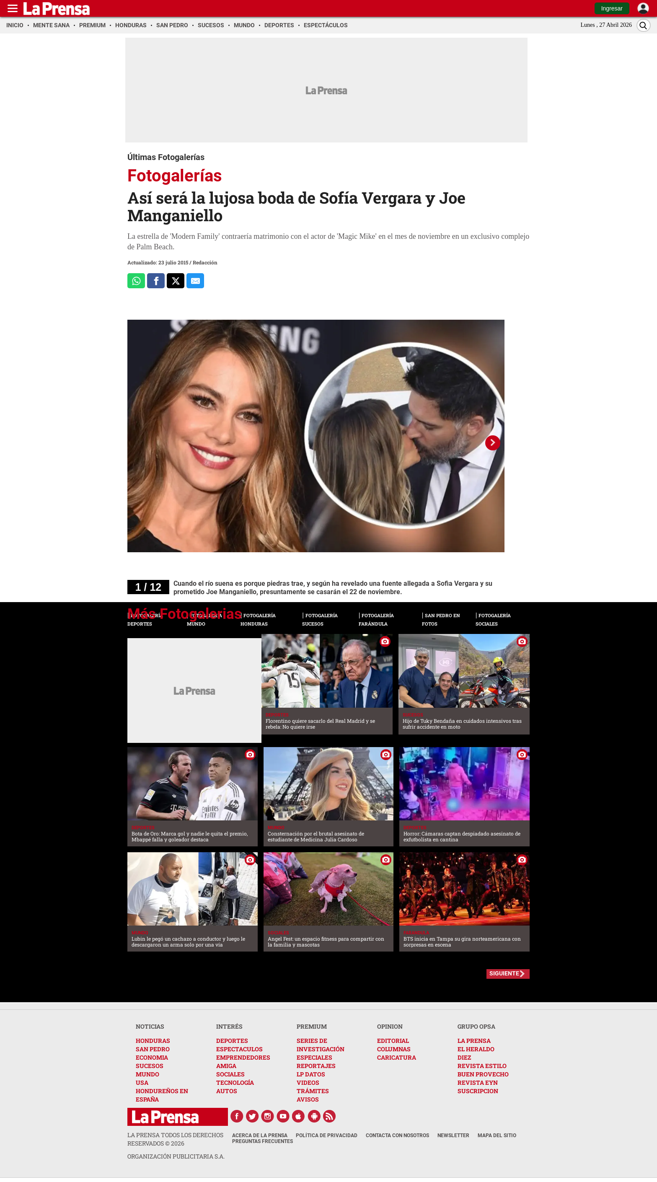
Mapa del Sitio (497, 1135)
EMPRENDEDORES (243, 1057)
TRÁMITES (313, 1091)
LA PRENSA (474, 1041)
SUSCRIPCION (478, 1091)
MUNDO (147, 1074)
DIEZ (464, 1057)
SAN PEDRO (153, 1049)
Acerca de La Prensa (259, 1135)
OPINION (390, 1026)
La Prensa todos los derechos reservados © (175, 1139)
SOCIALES (230, 1074)
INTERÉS (229, 1026)
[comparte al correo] (195, 280)
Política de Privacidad (326, 1135)
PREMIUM (312, 1026)
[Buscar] (643, 25)
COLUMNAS (394, 1049)
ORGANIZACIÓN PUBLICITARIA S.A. (176, 1156)
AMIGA (226, 1066)
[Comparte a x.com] (175, 280)
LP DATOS (311, 1074)
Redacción (205, 262)
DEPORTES (232, 1041)
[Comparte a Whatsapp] (136, 280)
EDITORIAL (393, 1041)
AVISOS (308, 1099)
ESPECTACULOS (239, 1049)
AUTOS (226, 1091)
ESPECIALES (314, 1057)
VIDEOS (308, 1082)
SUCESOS (149, 1066)
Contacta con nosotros (397, 1135)
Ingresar (612, 8)
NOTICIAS (150, 1026)
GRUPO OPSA (476, 1026)
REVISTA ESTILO (482, 1066)
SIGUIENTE (504, 973)
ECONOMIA (152, 1057)
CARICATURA (396, 1057)
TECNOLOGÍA (235, 1082)
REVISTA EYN (478, 1082)
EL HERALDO (476, 1049)
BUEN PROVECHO (483, 1074)
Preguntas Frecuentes (262, 1141)
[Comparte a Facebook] (156, 280)
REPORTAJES (316, 1066)
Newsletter (453, 1135)
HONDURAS (153, 1041)
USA (142, 1082)
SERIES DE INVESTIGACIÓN (320, 1045)
